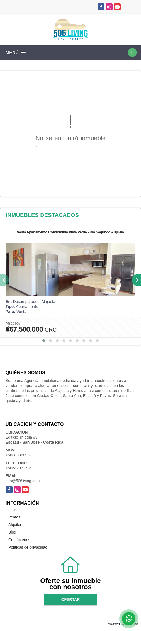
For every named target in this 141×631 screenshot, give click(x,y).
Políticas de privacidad (27, 547)
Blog (12, 532)
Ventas (14, 517)
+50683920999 (19, 455)
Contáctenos (19, 539)
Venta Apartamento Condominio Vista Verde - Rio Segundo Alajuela (70, 232)
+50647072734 (19, 468)
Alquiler (14, 524)
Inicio (13, 509)
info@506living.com (23, 481)
